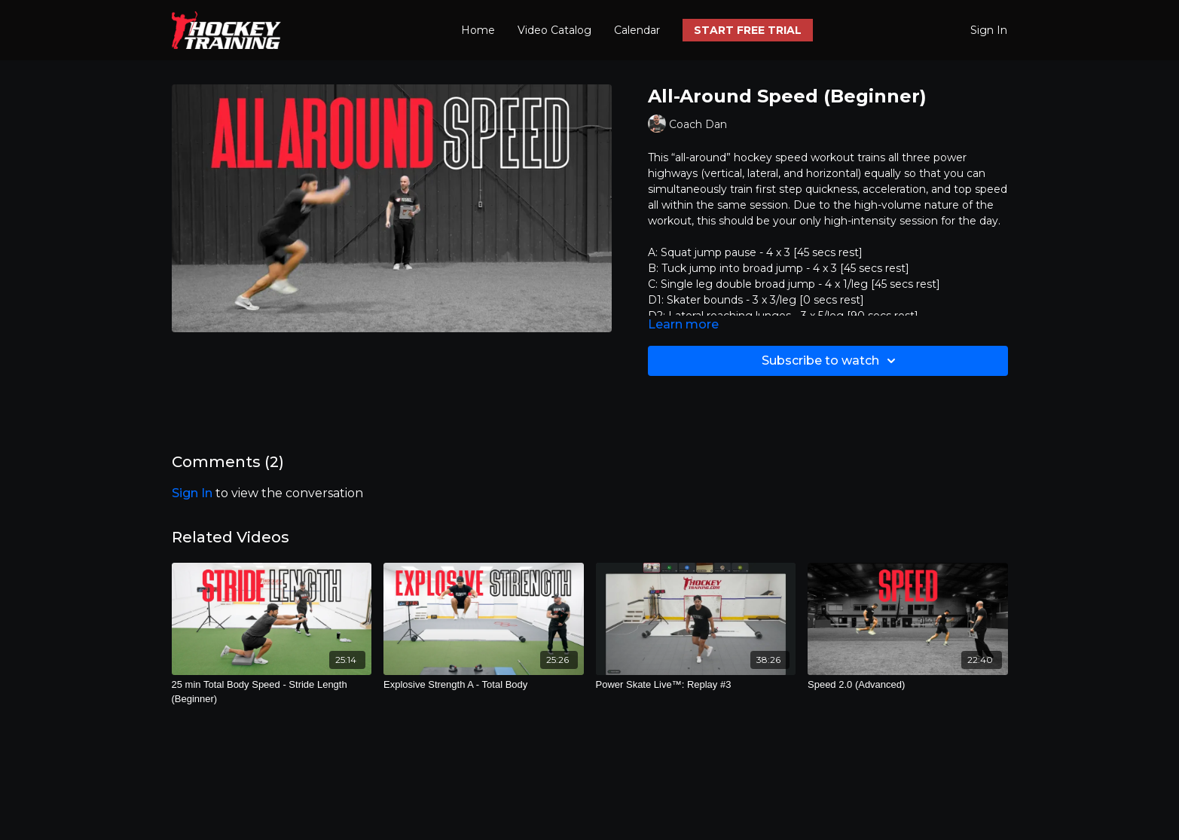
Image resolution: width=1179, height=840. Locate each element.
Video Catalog (554, 30)
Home (478, 30)
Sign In (988, 30)
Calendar (637, 30)
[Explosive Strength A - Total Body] (483, 684)
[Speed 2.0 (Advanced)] (908, 684)
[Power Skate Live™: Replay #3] (696, 684)
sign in (192, 493)
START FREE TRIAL (748, 30)
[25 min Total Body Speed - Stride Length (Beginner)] (272, 692)
